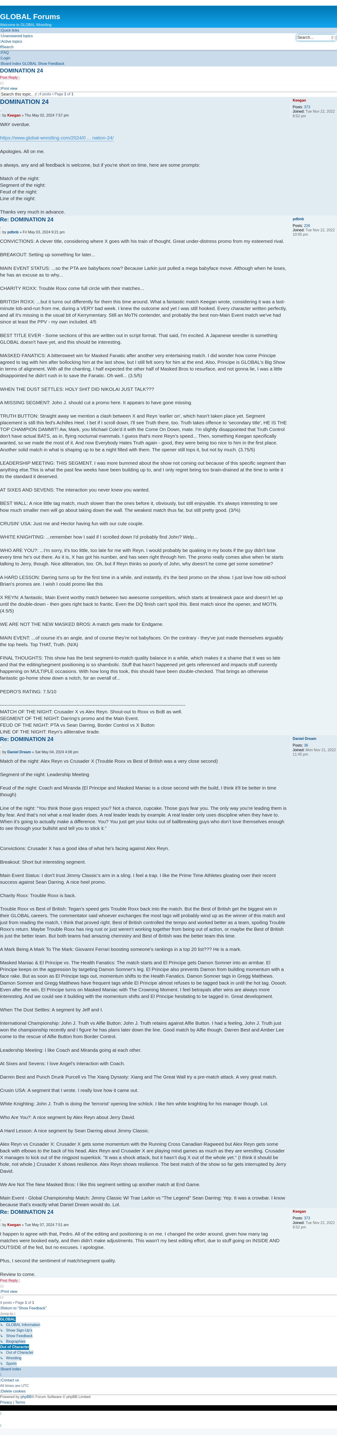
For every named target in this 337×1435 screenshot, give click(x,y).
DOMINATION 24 (21, 70)
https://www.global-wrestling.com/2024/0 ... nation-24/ (57, 137)
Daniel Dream (304, 739)
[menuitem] (16, 36)
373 (307, 107)
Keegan (299, 100)
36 (306, 745)
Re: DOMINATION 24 (27, 219)
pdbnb (298, 219)
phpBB (26, 1397)
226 (307, 226)
